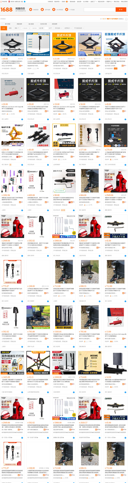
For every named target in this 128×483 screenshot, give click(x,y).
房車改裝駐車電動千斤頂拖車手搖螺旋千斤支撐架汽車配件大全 (89, 198)
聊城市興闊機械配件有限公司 (59, 156)
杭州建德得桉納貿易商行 (7, 293)
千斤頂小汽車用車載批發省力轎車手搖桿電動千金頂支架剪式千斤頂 (38, 153)
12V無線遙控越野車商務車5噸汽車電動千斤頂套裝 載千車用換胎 (115, 153)
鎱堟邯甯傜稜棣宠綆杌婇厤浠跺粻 (33, 475)
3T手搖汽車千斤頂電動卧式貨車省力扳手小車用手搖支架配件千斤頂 (12, 62)
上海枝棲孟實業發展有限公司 (7, 202)
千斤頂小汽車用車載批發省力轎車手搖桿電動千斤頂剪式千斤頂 (115, 244)
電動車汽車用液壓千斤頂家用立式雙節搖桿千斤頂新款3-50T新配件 (115, 198)
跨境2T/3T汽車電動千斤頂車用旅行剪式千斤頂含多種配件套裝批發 (12, 153)
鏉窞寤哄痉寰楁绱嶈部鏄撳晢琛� (7, 475)
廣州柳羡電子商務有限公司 (111, 202)
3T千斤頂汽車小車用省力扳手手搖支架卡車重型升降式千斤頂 (63, 153)
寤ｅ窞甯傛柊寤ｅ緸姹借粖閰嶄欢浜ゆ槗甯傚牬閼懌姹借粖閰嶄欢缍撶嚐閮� (111, 429)
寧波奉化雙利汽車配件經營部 (85, 156)
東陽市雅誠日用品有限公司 (111, 384)
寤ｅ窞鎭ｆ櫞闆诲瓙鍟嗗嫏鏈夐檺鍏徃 (7, 429)
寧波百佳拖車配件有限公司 (59, 247)
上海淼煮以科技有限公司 (59, 293)
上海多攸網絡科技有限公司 (7, 338)
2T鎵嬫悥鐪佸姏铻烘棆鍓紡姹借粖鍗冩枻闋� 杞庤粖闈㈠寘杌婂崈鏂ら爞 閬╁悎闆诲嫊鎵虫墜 (38, 472)
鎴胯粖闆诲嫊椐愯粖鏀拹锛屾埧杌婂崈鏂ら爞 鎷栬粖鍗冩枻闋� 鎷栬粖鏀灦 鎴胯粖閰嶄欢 (38, 426)
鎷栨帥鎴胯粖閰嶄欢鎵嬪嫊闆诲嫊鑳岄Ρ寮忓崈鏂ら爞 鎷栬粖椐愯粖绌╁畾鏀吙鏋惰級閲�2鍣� (63, 426)
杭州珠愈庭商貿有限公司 (85, 384)
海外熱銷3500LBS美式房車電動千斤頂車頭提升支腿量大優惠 (89, 153)
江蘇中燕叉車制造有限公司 (59, 384)
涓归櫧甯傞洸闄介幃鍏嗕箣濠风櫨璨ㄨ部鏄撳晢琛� (85, 475)
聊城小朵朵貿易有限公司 (33, 384)
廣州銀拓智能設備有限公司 (33, 338)
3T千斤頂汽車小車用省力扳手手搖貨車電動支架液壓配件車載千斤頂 (38, 107)
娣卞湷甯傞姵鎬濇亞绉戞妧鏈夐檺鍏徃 (33, 429)
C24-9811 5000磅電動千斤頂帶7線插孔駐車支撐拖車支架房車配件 (38, 62)
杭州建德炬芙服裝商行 (59, 338)
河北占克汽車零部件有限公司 (7, 65)
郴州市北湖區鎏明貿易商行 (85, 338)
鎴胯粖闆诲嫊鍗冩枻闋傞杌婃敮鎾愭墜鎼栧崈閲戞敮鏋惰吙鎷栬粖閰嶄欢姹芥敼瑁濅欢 (12, 472)
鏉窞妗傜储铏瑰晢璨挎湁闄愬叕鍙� (111, 475)
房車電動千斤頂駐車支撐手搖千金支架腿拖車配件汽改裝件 (12, 289)
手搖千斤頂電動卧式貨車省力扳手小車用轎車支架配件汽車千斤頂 (115, 107)
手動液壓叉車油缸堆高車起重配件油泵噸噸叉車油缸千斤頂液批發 (63, 335)
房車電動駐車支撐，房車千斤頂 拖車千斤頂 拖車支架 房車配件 (38, 198)
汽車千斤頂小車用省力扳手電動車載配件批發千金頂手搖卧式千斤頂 (63, 62)
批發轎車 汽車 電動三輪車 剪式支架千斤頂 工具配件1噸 (115, 62)
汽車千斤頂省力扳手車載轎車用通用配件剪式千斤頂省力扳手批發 (38, 380)
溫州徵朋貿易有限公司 (85, 202)
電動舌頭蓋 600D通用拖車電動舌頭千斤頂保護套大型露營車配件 (115, 380)
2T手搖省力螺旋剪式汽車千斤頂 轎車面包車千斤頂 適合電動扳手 (38, 289)
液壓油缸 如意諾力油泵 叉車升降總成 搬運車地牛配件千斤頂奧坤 (12, 198)
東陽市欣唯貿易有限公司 (7, 111)
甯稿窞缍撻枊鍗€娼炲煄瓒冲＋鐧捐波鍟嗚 (85, 429)
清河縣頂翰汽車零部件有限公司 (59, 65)
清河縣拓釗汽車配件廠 (33, 156)
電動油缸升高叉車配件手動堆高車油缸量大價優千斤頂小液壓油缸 (63, 380)
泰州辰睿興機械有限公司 (7, 384)
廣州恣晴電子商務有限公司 (7, 247)
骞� (21, 429)
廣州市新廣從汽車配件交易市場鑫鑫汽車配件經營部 (111, 247)
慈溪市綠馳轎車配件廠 (33, 293)
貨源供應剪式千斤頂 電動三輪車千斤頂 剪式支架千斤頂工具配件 (89, 62)
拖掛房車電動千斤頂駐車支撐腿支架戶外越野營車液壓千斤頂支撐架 (38, 335)
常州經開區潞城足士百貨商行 (85, 247)
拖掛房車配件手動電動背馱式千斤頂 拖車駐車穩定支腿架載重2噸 (63, 244)
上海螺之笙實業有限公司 (33, 202)
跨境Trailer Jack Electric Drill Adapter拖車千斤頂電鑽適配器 (12, 107)
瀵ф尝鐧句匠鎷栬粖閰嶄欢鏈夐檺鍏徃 (59, 429)
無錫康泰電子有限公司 (33, 65)
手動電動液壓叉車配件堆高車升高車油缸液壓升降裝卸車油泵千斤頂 (89, 380)
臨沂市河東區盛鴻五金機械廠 (85, 65)
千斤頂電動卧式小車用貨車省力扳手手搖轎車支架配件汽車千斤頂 (89, 107)
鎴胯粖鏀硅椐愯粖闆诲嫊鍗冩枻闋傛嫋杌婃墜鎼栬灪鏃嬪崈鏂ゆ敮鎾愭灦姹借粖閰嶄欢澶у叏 (63, 472)
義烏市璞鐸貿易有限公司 (59, 111)
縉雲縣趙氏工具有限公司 (7, 156)
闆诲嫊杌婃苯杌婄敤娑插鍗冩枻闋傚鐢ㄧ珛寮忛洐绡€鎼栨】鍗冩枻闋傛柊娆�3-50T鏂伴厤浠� (12, 426)
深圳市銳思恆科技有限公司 (33, 247)
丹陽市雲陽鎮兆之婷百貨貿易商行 (85, 293)
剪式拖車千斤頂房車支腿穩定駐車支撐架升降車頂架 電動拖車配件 (63, 198)
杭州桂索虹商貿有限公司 (111, 293)
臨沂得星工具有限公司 (111, 65)
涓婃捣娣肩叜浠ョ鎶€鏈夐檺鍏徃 (59, 475)
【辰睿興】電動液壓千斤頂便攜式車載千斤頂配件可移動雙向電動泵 (12, 380)
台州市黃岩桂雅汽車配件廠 (111, 156)
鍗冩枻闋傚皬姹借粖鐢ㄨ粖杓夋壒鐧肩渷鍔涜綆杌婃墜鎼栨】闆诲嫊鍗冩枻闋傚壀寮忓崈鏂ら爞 (115, 426)
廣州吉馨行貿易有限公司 (111, 338)
